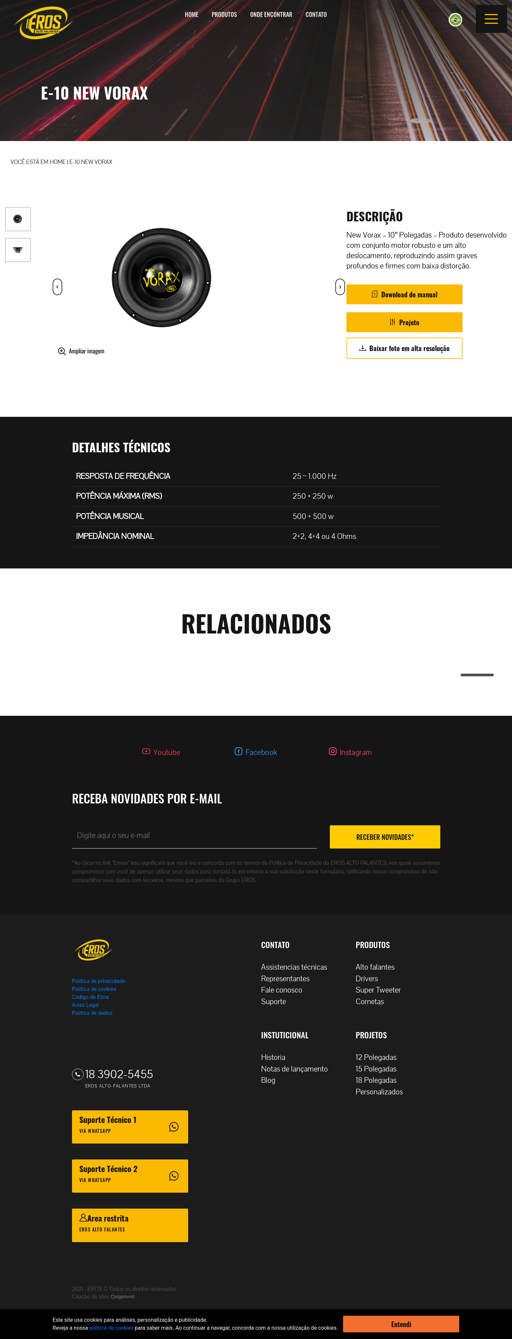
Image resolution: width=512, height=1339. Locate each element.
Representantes (288, 979)
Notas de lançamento (297, 1069)
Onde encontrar (271, 14)
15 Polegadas (379, 1069)
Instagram (356, 752)
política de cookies (111, 1328)
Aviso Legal (85, 1005)
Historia (276, 1057)
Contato (316, 14)
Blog (271, 1080)
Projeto (409, 322)
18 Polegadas (379, 1080)
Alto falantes (378, 967)
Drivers (370, 979)
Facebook (261, 752)
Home (191, 14)
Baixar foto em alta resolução (409, 348)
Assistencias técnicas (297, 967)
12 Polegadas (379, 1057)
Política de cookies (94, 989)
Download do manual (409, 294)
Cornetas (373, 1002)
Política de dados (92, 1013)
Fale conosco (285, 990)
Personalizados (382, 1092)
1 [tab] (464, 675)
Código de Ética (90, 997)
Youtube (167, 752)
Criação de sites (91, 1297)
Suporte (277, 1002)
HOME (58, 162)
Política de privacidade (98, 981)
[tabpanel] (256, 652)
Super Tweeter (378, 990)
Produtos (224, 14)
